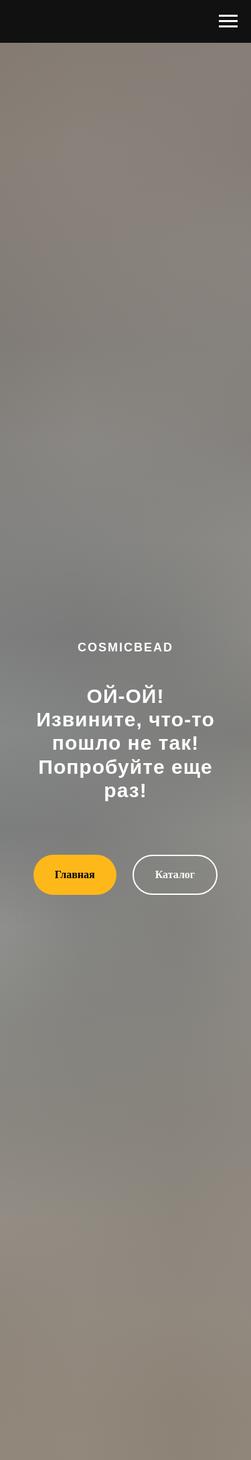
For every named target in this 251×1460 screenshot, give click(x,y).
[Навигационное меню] (228, 21)
